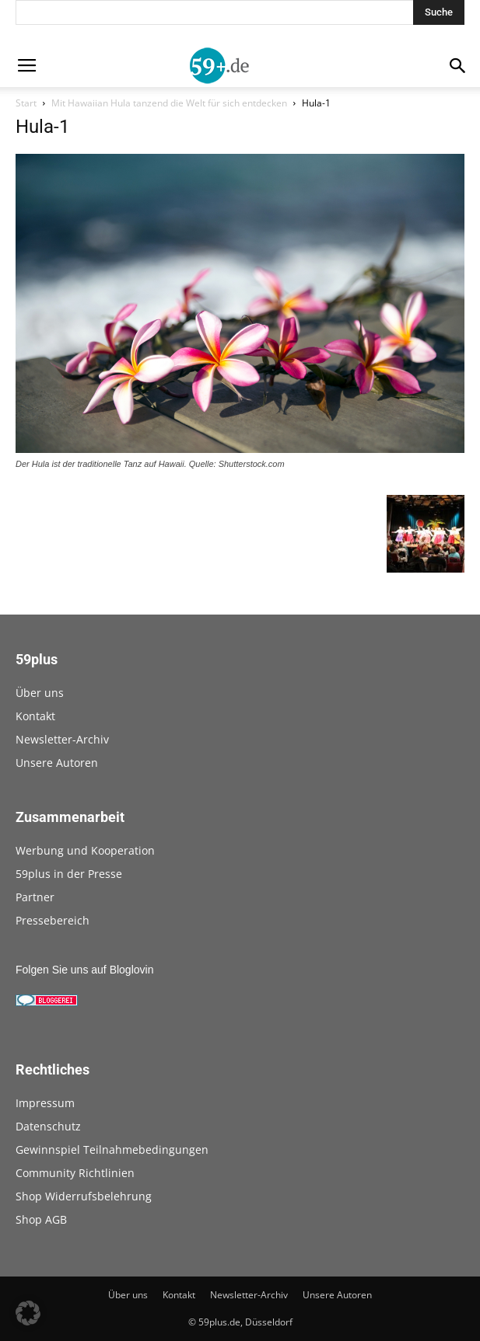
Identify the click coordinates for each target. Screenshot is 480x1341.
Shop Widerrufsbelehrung (84, 1196)
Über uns (40, 692)
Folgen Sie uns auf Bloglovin (84, 969)
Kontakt (35, 716)
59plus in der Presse (69, 873)
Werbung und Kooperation (85, 850)
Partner (35, 897)
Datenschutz (48, 1126)
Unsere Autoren (57, 762)
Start (26, 103)
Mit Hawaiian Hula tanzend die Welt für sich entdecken (169, 103)
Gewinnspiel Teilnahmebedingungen (112, 1149)
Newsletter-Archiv (62, 739)
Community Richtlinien (75, 1172)
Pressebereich (52, 920)
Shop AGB (41, 1219)
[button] (28, 1313)
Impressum (45, 1102)
